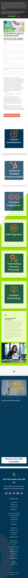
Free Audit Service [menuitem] (14, 519)
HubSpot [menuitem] (14, 509)
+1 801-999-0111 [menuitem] (14, 553)
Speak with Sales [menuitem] (14, 540)
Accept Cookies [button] (12, 16)
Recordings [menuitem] (14, 534)
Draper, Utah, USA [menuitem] (14, 555)
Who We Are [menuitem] (14, 498)
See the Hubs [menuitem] (14, 517)
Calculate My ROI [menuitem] (14, 563)
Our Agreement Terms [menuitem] (14, 547)
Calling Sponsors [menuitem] (14, 532)
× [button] (1, 1)
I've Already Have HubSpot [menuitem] (14, 513)
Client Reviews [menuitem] (14, 502)
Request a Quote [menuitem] (14, 521)
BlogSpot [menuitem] (14, 561)
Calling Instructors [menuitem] (14, 530)
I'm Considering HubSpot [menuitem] (14, 515)
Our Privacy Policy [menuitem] (14, 549)
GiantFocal (17, 574)
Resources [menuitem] (14, 558)
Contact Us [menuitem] (14, 537)
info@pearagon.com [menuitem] (14, 551)
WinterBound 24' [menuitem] (14, 528)
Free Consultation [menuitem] (14, 542)
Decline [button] (18, 16)
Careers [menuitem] (14, 544)
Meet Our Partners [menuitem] (14, 506)
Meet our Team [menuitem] (14, 504)
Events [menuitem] (14, 524)
